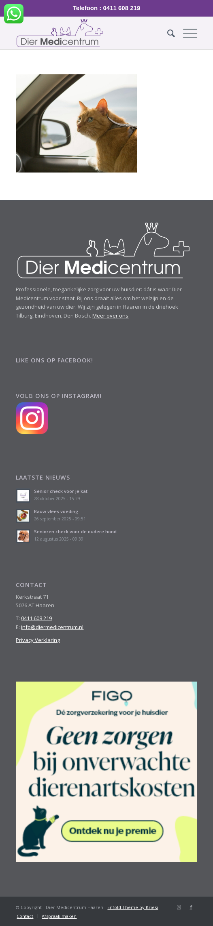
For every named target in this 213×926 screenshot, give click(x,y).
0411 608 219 (36, 618)
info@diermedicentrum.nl (52, 627)
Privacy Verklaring (38, 640)
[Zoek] (167, 33)
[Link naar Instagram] (179, 907)
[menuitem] (167, 33)
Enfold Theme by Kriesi (132, 907)
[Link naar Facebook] (191, 907)
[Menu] (186, 33)
